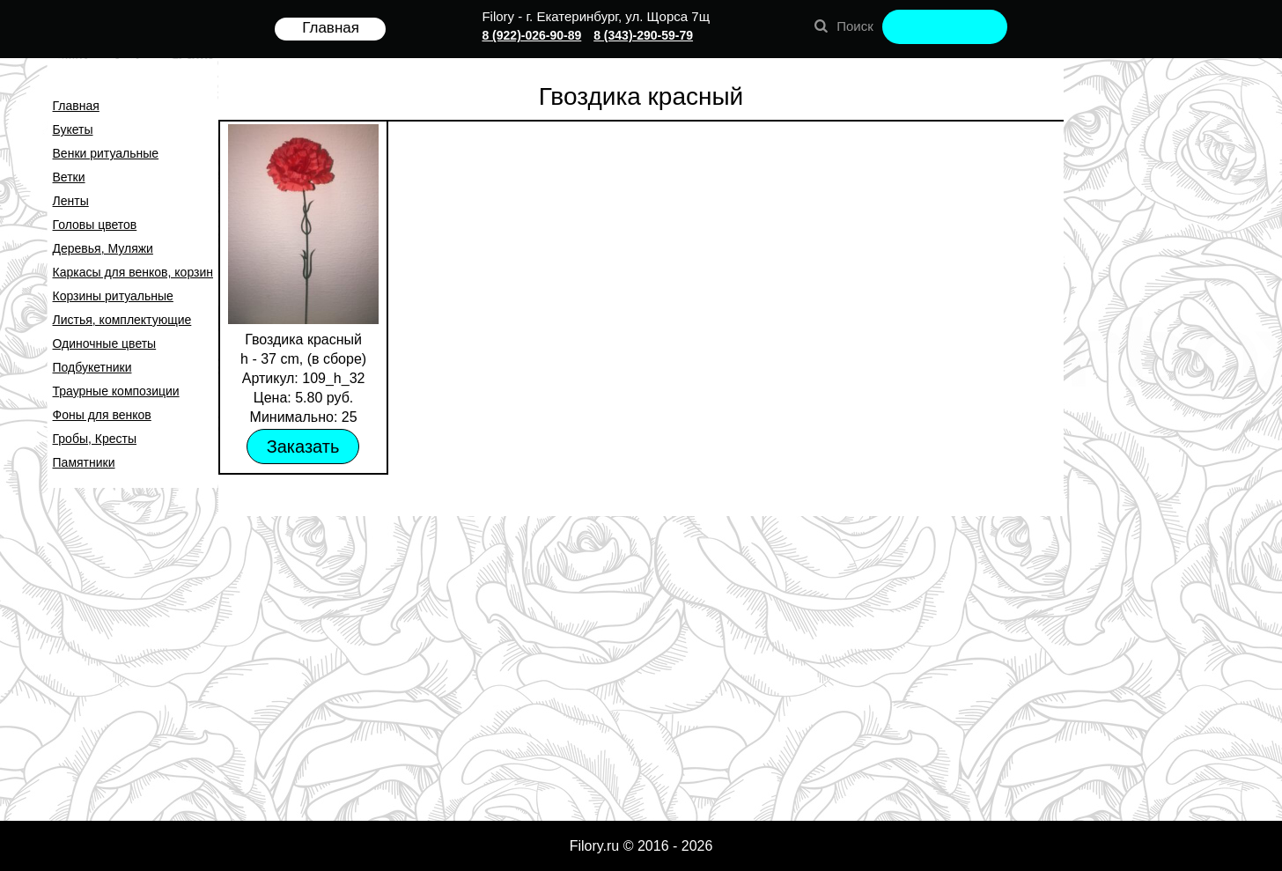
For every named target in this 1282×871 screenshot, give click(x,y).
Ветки (69, 177)
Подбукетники (92, 367)
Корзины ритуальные (113, 296)
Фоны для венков (102, 415)
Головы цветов (95, 225)
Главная (76, 106)
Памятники (84, 462)
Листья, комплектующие (122, 320)
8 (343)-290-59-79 (643, 35)
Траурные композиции (116, 391)
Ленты (71, 201)
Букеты (73, 129)
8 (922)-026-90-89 (531, 35)
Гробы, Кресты (94, 439)
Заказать (303, 446)
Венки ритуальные (106, 153)
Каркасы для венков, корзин (133, 272)
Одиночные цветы (105, 343)
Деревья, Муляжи (103, 248)
